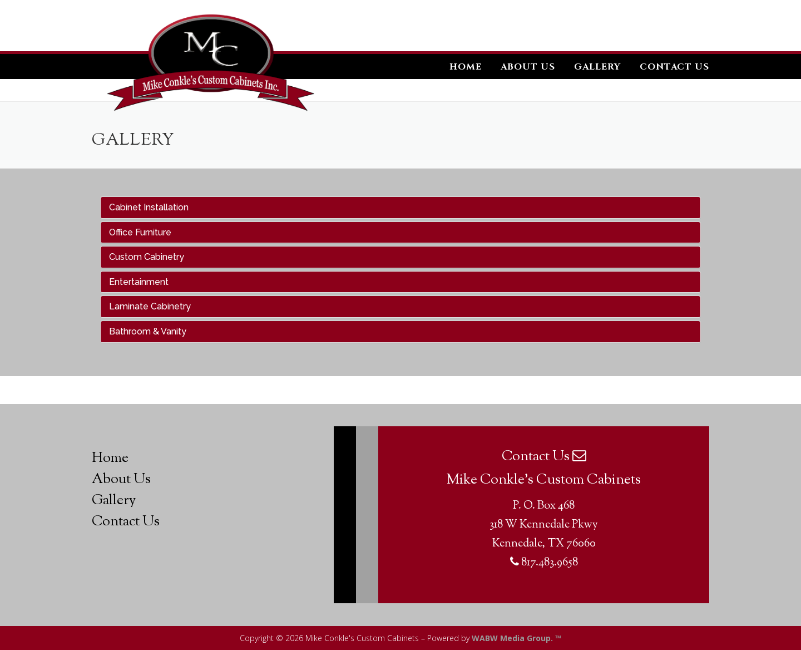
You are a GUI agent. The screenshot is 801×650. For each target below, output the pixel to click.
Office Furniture (140, 232)
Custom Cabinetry (146, 257)
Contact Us (674, 67)
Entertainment (139, 282)
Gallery (597, 67)
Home (465, 67)
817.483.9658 (544, 563)
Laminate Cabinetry (150, 306)
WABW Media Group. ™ (516, 638)
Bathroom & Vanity (147, 331)
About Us (528, 67)
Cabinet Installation (149, 207)
